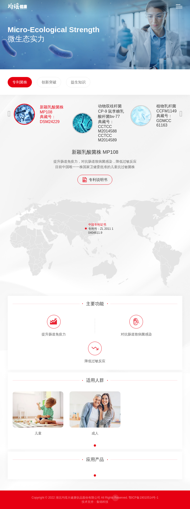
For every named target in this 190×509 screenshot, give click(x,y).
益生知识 (78, 82)
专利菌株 (19, 82)
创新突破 (49, 82)
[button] (95, 445)
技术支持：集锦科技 (95, 502)
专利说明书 (95, 179)
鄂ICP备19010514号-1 (143, 497)
